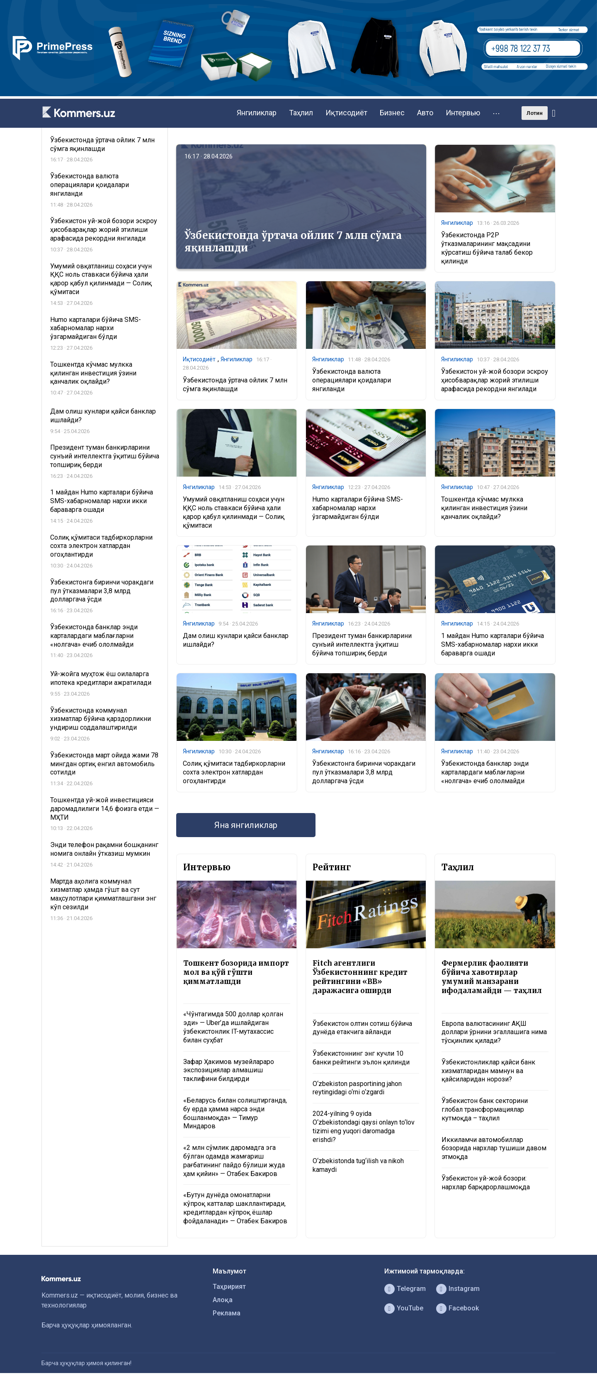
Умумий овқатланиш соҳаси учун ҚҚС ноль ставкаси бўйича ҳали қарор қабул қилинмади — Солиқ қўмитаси (233, 512)
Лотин (535, 113)
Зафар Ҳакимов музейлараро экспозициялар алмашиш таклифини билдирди (228, 1070)
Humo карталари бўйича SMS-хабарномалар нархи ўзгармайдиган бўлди (357, 508)
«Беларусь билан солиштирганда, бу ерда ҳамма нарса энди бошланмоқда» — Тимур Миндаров (235, 1113)
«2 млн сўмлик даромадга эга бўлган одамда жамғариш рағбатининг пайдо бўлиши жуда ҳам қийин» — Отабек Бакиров (234, 1160)
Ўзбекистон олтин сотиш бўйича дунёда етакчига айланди (362, 1028)
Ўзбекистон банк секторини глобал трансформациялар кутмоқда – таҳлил (485, 1109)
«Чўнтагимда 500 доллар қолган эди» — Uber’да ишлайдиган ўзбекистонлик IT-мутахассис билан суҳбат (233, 1027)
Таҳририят (229, 1286)
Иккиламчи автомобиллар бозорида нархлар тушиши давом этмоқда (494, 1148)
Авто (425, 112)
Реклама (226, 1313)
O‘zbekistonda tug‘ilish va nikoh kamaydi (358, 1165)
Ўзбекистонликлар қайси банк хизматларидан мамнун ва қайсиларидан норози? (488, 1071)
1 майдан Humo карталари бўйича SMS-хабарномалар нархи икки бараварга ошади (492, 644)
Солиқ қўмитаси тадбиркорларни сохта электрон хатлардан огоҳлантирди (234, 772)
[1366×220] (298, 94)
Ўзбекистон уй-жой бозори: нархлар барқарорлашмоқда (486, 1182)
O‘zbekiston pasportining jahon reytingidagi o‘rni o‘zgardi (357, 1088)
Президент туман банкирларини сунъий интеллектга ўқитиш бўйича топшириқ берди (362, 644)
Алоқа (223, 1300)
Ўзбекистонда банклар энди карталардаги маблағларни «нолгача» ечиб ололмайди (485, 772)
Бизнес (392, 112)
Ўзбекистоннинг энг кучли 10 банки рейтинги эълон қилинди (361, 1057)
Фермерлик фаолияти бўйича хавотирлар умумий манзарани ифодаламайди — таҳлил (492, 977)
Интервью (463, 112)
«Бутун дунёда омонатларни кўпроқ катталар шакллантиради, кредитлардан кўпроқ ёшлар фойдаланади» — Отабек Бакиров (235, 1208)
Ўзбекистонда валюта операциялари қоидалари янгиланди (351, 380)
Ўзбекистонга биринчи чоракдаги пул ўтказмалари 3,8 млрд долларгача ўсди (363, 772)
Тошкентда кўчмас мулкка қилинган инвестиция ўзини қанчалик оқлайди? (484, 508)
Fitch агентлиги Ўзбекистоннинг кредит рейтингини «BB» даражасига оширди (360, 977)
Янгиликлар (257, 112)
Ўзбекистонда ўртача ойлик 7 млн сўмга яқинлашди (293, 241)
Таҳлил (301, 112)
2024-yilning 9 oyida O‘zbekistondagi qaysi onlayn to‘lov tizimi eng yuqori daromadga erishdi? (364, 1126)
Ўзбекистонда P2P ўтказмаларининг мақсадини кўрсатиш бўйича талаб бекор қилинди (487, 248)
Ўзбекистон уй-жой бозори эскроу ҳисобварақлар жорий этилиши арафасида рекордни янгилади (494, 380)
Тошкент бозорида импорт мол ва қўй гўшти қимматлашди (236, 972)
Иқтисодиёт (346, 112)
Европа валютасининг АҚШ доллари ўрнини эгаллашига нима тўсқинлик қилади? (494, 1032)
